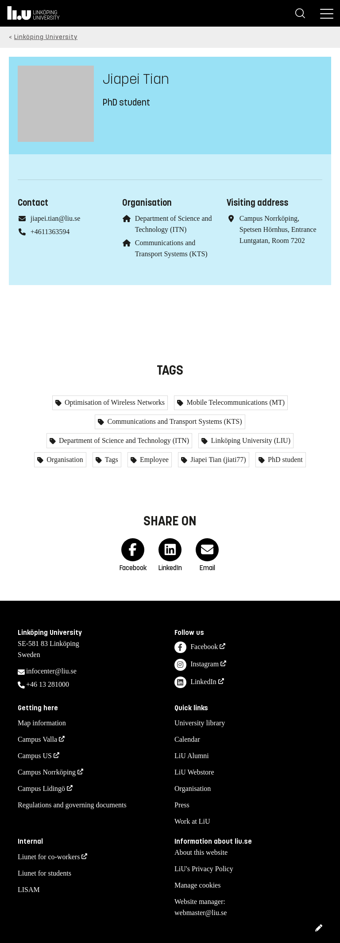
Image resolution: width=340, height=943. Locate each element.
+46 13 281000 (47, 684)
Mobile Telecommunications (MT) (235, 402)
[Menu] (326, 13)
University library (199, 723)
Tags (110, 459)
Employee (153, 459)
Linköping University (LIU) (249, 440)
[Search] (300, 13)
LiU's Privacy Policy (203, 869)
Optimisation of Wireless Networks (114, 402)
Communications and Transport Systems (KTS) (173, 421)
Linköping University (45, 37)
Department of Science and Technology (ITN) (123, 440)
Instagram (196, 665)
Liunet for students (44, 873)
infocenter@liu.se (51, 671)
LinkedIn (195, 683)
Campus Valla (37, 739)
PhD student (284, 459)
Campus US (35, 755)
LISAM (29, 889)
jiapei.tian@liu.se (55, 218)
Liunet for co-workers (49, 857)
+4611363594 (50, 231)
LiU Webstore (194, 772)
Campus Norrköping (47, 772)
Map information (42, 723)
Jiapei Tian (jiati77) (217, 459)
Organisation (64, 459)
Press (181, 805)
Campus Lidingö (41, 788)
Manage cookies (197, 885)
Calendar (187, 739)
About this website (201, 852)
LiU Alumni (191, 755)
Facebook (196, 647)
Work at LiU (192, 821)
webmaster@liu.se (200, 912)
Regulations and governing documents (72, 805)
